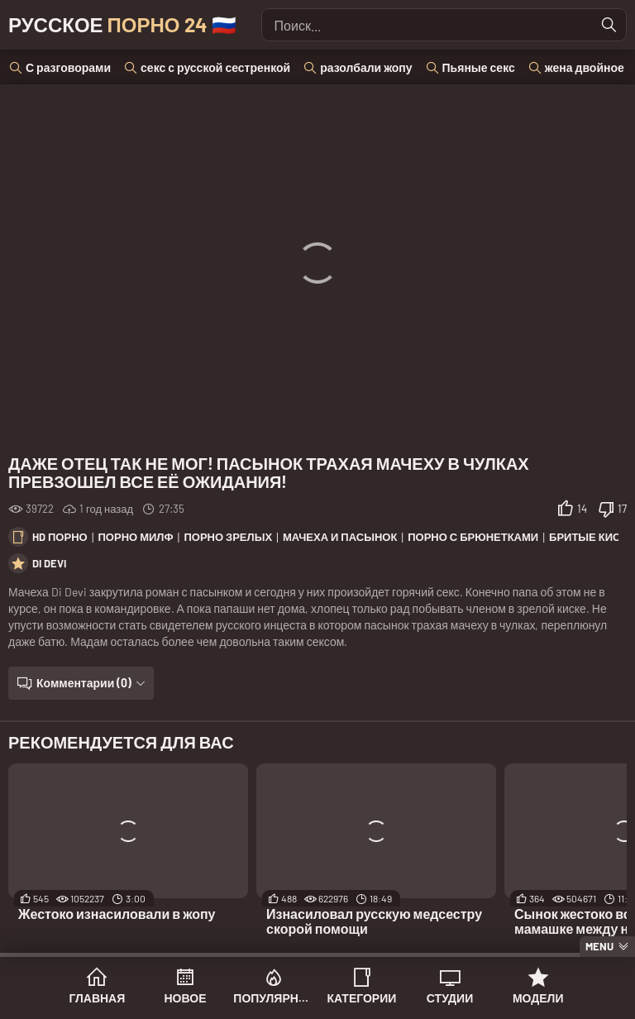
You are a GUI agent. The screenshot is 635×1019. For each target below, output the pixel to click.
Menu (599, 946)
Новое (186, 998)
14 (582, 508)
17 (622, 508)
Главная (97, 998)
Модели (538, 998)
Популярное (273, 998)
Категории (361, 998)
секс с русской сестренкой (215, 67)
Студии (450, 998)
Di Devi (49, 563)
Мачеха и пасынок (340, 537)
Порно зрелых (228, 537)
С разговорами (68, 67)
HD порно (60, 537)
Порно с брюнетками (473, 537)
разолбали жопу (366, 67)
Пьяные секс (478, 67)
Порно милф (136, 537)
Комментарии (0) (83, 683)
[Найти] (609, 25)
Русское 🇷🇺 (122, 24)
